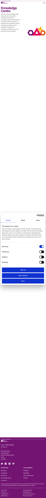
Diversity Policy (4, 495)
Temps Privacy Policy (27, 490)
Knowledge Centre (6, 478)
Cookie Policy (4, 492)
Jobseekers (4, 473)
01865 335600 (10, 445)
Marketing (26, 473)
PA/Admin (26, 470)
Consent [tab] (8, 220)
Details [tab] (23, 220)
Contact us (4, 447)
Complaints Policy (5, 494)
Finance (25, 478)
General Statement (27, 492)
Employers (4, 470)
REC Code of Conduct (28, 495)
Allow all (23, 270)
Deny (23, 281)
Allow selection (23, 275)
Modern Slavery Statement (29, 494)
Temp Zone (4, 475)
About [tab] (38, 220)
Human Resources (28, 475)
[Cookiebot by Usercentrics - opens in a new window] (36, 215)
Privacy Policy (4, 490)
